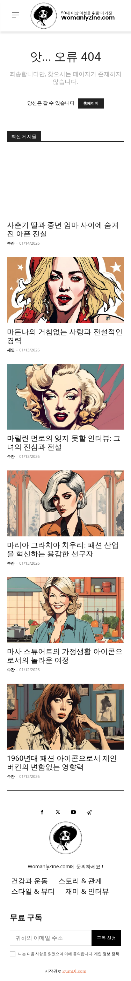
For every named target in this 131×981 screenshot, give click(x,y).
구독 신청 (106, 938)
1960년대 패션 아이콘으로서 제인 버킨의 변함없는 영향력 (62, 762)
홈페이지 (91, 103)
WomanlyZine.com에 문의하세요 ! (65, 866)
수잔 (11, 243)
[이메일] (51, 938)
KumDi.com (74, 971)
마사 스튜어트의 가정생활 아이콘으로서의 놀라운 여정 (65, 655)
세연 (11, 349)
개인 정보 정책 (106, 954)
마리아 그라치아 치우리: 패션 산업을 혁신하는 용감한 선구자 (63, 549)
